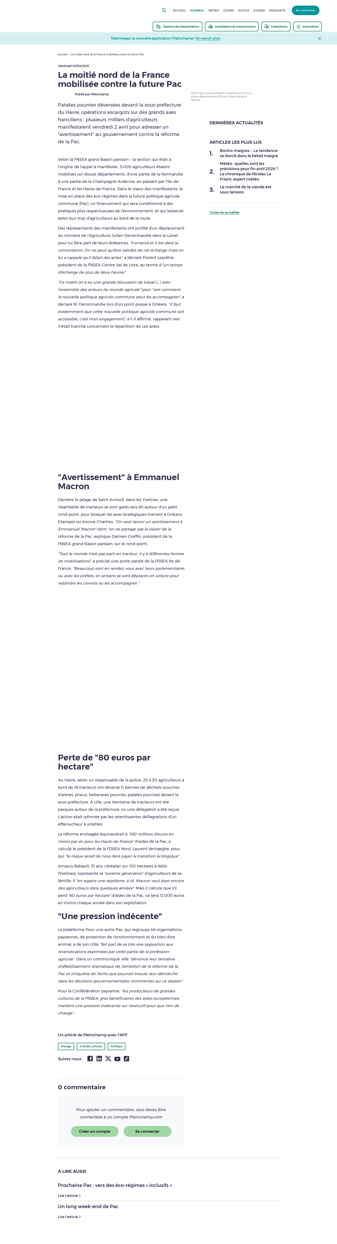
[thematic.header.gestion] (177, 26)
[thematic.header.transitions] (276, 26)
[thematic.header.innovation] (307, 26)
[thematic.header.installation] (232, 26)
